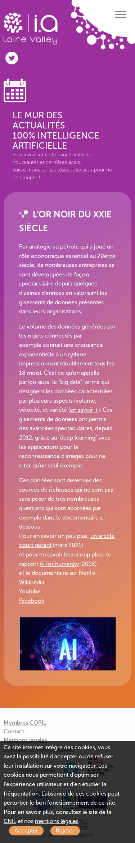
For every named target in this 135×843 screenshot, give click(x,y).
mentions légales (56, 821)
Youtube (29, 591)
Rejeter (65, 830)
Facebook (31, 600)
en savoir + (84, 409)
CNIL (10, 821)
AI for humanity (59, 563)
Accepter (26, 830)
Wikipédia (31, 582)
